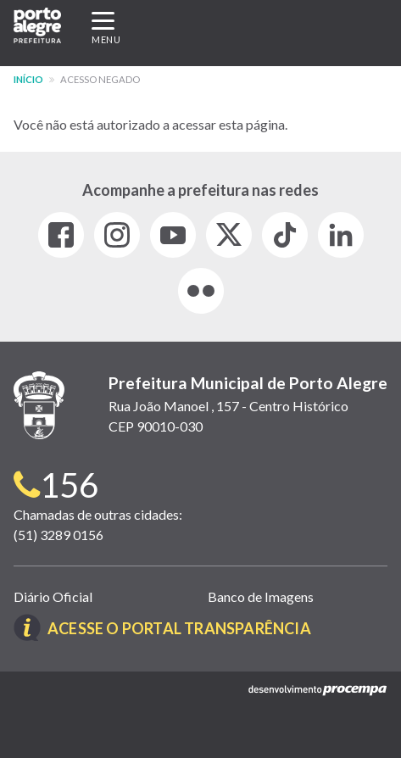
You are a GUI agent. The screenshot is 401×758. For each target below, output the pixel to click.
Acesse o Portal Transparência (179, 628)
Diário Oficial (53, 596)
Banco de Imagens (261, 596)
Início (28, 79)
